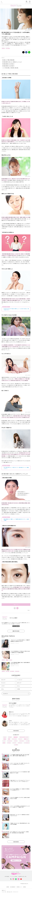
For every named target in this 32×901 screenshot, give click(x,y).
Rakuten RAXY (6, 2)
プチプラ (15, 740)
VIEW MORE (16, 730)
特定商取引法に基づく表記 (22, 876)
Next (29, 610)
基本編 (7, 659)
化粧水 (4, 742)
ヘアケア (3, 686)
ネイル (18, 686)
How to (3, 48)
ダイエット (20, 742)
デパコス (9, 742)
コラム (2, 689)
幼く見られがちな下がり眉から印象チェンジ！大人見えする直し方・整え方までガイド (16, 309)
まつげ (11, 659)
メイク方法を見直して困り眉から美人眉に (10, 67)
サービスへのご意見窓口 (13, 876)
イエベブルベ (22, 740)
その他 (18, 689)
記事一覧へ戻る (16, 631)
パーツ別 (27, 740)
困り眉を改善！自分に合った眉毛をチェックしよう (12, 62)
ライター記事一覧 (16, 626)
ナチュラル (17, 671)
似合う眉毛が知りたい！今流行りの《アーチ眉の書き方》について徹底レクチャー (16, 468)
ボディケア (19, 682)
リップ (4, 740)
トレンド (7, 648)
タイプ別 (7, 671)
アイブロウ (8, 48)
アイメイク (7, 46)
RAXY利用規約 (7, 876)
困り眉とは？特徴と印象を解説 (8, 60)
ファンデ (14, 742)
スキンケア (3, 679)
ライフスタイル (26, 742)
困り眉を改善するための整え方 (8, 63)
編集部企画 (15, 737)
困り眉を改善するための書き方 (8, 65)
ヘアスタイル (10, 740)
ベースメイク (19, 679)
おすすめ (10, 737)
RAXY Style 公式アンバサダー (24, 737)
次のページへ (16, 604)
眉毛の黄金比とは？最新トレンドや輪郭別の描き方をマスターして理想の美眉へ (16, 520)
